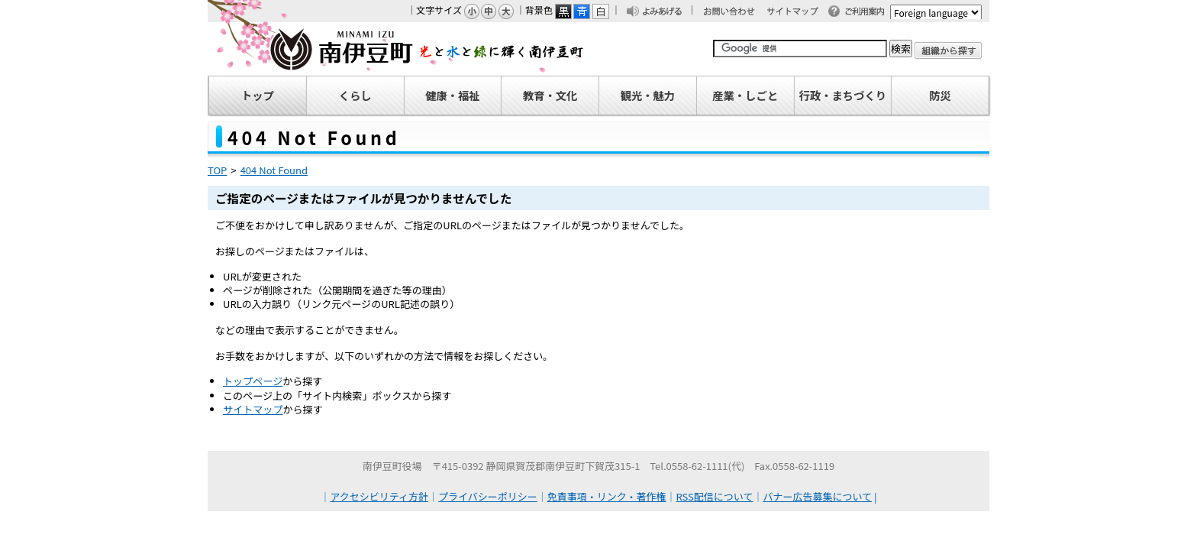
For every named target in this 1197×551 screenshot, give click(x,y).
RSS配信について (714, 496)
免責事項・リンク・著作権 (606, 496)
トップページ (252, 381)
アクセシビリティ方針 (380, 496)
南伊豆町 (396, 49)
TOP (217, 170)
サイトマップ (799, 12)
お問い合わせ (737, 12)
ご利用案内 (868, 12)
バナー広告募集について (817, 496)
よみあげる (666, 12)
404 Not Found (274, 170)
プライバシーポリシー (487, 496)
